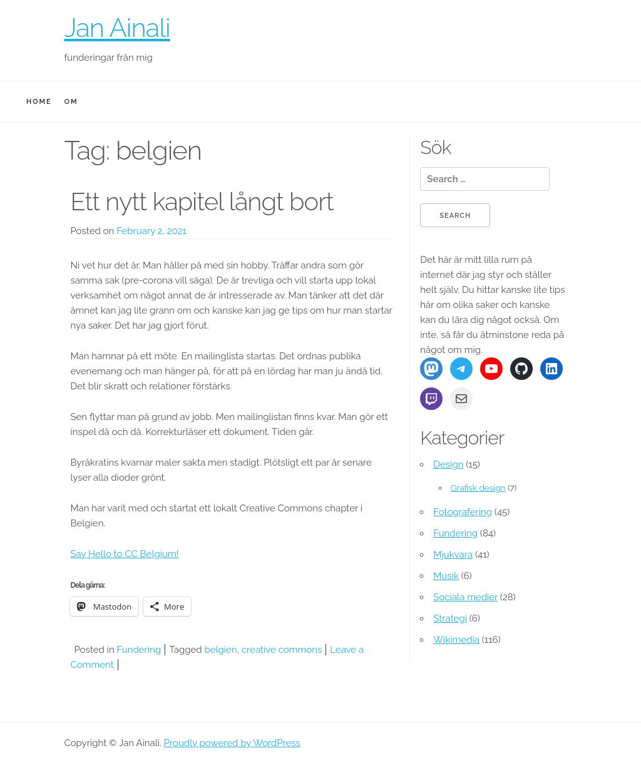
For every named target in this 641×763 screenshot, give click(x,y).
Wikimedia (456, 639)
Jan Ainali (117, 28)
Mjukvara (453, 554)
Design (448, 464)
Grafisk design (478, 488)
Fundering (138, 649)
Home (39, 102)
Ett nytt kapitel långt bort (201, 201)
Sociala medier (465, 597)
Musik (446, 575)
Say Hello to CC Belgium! (124, 554)
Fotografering (462, 512)
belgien (220, 649)
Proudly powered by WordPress (232, 743)
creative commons (282, 649)
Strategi (450, 618)
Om (71, 102)
